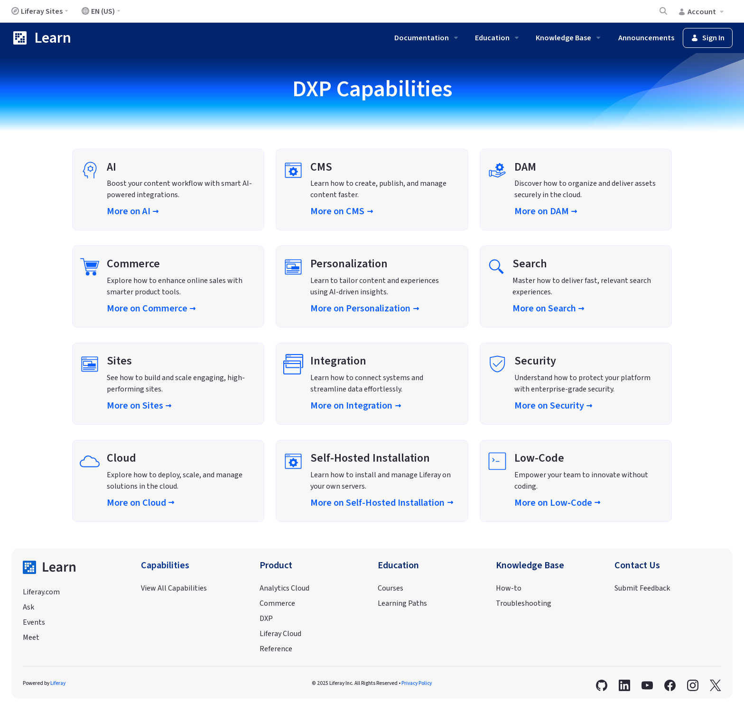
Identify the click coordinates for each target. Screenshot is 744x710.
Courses (390, 588)
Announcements (646, 38)
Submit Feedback (642, 588)
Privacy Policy (416, 683)
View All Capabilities (174, 588)
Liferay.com (41, 592)
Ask (28, 607)
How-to (508, 588)
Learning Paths (402, 603)
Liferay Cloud (280, 633)
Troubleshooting (523, 603)
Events (34, 622)
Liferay (57, 683)
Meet (31, 637)
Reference (276, 649)
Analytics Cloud (284, 588)
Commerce (277, 603)
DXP (266, 618)
